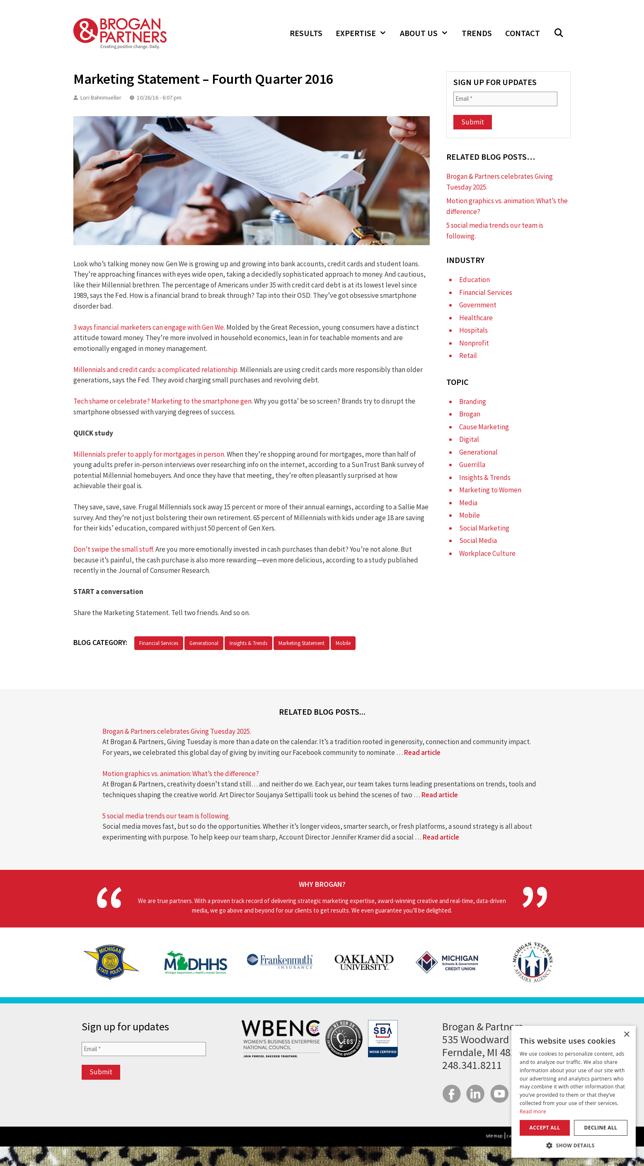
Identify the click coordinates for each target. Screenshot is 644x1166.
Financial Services (158, 643)
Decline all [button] (600, 1127)
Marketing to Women (490, 489)
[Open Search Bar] (559, 33)
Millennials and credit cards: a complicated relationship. (156, 369)
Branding (472, 401)
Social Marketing (484, 528)
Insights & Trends (248, 643)
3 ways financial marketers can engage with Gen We (148, 327)
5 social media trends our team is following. (166, 815)
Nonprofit (474, 343)
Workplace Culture (487, 553)
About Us (427, 33)
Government (477, 304)
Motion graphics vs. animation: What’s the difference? (180, 773)
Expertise (364, 33)
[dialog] (573, 1092)
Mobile (343, 643)
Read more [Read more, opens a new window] (533, 1111)
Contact (522, 33)
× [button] (626, 1035)
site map (494, 1136)
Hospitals (473, 330)
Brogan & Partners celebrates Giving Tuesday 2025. (176, 731)
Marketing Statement (301, 643)
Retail (468, 355)
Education (474, 279)
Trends (477, 33)
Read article (422, 752)
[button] (573, 1145)
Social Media (478, 540)
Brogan (469, 414)
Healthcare (476, 317)
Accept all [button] (545, 1127)
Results (306, 33)
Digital (469, 439)
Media (468, 502)
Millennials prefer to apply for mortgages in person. (149, 454)
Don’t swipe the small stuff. (113, 549)
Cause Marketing (484, 426)
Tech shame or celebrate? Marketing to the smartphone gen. (163, 401)
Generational (203, 643)
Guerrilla (472, 464)
